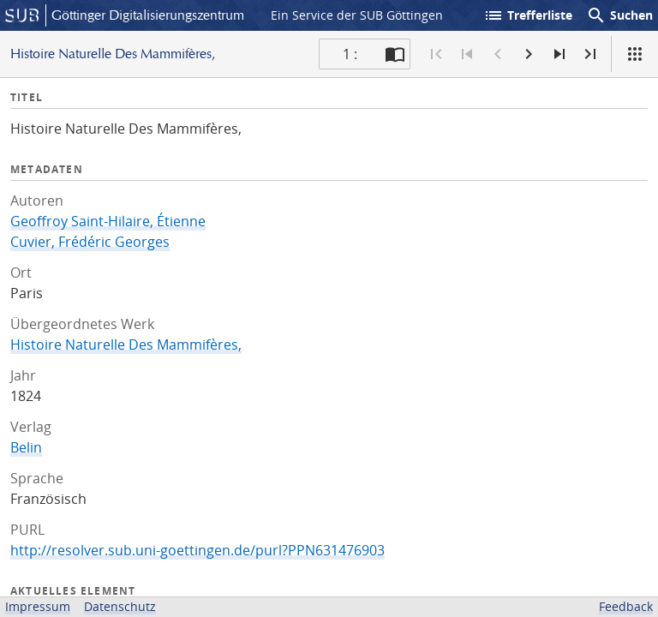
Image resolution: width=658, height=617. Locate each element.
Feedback (626, 606)
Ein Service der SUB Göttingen (357, 15)
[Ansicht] (635, 54)
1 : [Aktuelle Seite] (350, 54)
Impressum (37, 606)
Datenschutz (120, 606)
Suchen (619, 15)
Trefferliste (527, 15)
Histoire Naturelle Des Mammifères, (126, 344)
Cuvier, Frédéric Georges (90, 241)
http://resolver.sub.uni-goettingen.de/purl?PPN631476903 (197, 550)
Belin (26, 447)
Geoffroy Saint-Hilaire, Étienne (108, 221)
